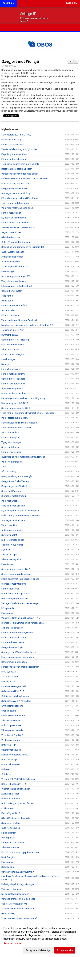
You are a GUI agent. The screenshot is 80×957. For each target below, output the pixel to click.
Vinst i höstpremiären (12, 461)
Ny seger (5, 364)
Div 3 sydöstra (8, 671)
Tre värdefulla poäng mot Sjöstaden (19, 149)
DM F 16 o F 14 (8, 745)
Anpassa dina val (12, 943)
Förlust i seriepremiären (13, 383)
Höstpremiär (7, 608)
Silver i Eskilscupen (11, 720)
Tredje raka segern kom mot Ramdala (20, 164)
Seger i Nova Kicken (11, 232)
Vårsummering (8, 471)
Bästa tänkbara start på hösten (16, 169)
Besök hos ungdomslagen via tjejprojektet (22, 247)
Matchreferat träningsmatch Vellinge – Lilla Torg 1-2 (27, 325)
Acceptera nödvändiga (38, 950)
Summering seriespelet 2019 (15, 408)
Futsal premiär (8, 832)
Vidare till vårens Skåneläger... (16, 789)
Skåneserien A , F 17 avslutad (16, 701)
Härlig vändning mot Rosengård (17, 476)
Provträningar (8, 271)
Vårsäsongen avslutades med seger (19, 173)
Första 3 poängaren (11, 369)
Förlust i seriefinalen (11, 452)
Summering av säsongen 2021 (16, 276)
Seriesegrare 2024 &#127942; (16, 134)
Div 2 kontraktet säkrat (12, 344)
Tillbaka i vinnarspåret (12, 627)
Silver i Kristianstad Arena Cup (16, 818)
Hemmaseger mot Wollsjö (14, 598)
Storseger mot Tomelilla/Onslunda (18, 652)
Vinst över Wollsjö (10, 432)
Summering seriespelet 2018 (15, 569)
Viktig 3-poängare (10, 349)
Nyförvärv (6, 549)
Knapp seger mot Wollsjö (14, 486)
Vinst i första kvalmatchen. (14, 418)
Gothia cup (6, 774)
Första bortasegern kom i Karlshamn (19, 198)
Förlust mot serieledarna (13, 159)
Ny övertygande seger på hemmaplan (20, 510)
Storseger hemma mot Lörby (15, 193)
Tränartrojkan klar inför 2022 (15, 266)
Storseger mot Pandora (13, 520)
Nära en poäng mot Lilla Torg (15, 183)
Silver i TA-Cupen (9, 554)
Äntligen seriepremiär (12, 256)
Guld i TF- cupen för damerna (15, 242)
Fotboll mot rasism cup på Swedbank (20, 852)
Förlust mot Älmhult (11, 212)
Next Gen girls (8, 857)
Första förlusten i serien (13, 642)
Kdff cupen (7, 808)
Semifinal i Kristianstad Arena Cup (18, 908)
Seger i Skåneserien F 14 (13, 784)
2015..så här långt (10, 793)
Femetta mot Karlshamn (13, 144)
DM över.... (6, 769)
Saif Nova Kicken (9, 676)
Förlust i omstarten (10, 315)
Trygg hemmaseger (11, 442)
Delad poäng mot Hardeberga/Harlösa (20, 515)
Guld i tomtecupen (10, 828)
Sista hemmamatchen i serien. (16, 427)
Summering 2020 (9, 335)
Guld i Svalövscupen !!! (12, 252)
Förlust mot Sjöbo (10, 588)
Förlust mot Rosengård (13, 354)
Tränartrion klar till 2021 (13, 330)
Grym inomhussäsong (12, 706)
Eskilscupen (7, 613)
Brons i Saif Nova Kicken (13, 393)
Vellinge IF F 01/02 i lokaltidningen (18, 779)
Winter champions (10, 740)
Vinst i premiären (9, 525)
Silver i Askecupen (10, 237)
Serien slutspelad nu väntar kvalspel (19, 422)
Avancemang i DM (10, 261)
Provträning (7, 564)
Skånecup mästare (10, 823)
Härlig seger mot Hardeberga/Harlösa (20, 579)
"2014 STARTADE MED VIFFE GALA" (19, 918)
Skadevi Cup (7, 867)
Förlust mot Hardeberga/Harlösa (17, 632)
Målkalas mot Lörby (11, 139)
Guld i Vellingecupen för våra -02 (17, 803)
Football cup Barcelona (13, 715)
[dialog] (40, 939)
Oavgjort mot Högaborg (13, 378)
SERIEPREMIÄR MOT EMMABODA (18, 227)
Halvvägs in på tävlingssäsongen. (18, 884)
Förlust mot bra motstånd (14, 305)
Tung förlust (7, 295)
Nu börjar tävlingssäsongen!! (15, 894)
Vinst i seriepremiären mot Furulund (19, 320)
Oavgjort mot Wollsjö (20, 61)
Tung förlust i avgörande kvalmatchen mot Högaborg (27, 413)
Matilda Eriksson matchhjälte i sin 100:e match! (24, 178)
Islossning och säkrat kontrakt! (16, 286)
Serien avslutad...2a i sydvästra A (17, 872)
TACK (4, 466)
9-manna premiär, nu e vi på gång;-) (18, 899)
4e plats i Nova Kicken (12, 544)
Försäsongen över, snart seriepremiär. (20, 666)
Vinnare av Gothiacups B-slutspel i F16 (20, 618)
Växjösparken (8, 837)
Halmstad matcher (10, 798)
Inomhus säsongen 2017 (13, 686)
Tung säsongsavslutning (13, 281)
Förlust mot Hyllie (10, 437)
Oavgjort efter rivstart (11, 291)
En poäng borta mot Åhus (14, 154)
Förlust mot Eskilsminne (13, 374)
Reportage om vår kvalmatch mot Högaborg (23, 398)
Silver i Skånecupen (11, 749)
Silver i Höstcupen (10, 847)
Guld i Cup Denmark (11, 725)
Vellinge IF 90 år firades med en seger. (20, 603)
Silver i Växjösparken (11, 559)
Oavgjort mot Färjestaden (14, 188)
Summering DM (9, 535)
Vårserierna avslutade (12, 730)
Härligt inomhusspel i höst (14, 754)
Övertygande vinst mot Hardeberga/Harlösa (23, 457)
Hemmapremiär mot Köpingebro (17, 657)
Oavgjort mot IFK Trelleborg (15, 339)
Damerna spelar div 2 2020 (14, 403)
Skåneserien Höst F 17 (12, 691)
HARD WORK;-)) (9, 913)
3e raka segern (8, 359)
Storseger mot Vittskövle (13, 583)
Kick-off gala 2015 (10, 813)
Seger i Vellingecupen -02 (14, 903)
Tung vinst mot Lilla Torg (13, 505)
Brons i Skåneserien (11, 764)
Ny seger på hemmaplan (13, 217)
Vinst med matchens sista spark (17, 208)
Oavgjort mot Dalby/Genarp (15, 481)
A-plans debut (8, 310)
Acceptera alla (65, 950)
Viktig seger (7, 300)
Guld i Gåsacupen (10, 759)
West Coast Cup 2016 (12, 735)
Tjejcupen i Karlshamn (12, 889)
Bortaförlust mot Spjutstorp (15, 593)
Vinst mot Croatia (10, 501)
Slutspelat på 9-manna (12, 842)
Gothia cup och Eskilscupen (15, 696)
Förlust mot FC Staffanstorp (15, 222)
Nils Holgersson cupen (12, 540)
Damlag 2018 (8, 681)
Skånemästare (8, 710)
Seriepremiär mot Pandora (14, 662)
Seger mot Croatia (10, 447)
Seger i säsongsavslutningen (15, 574)
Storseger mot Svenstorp (14, 496)
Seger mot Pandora (11, 491)
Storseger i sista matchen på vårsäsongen (22, 623)
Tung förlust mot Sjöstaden (15, 203)
